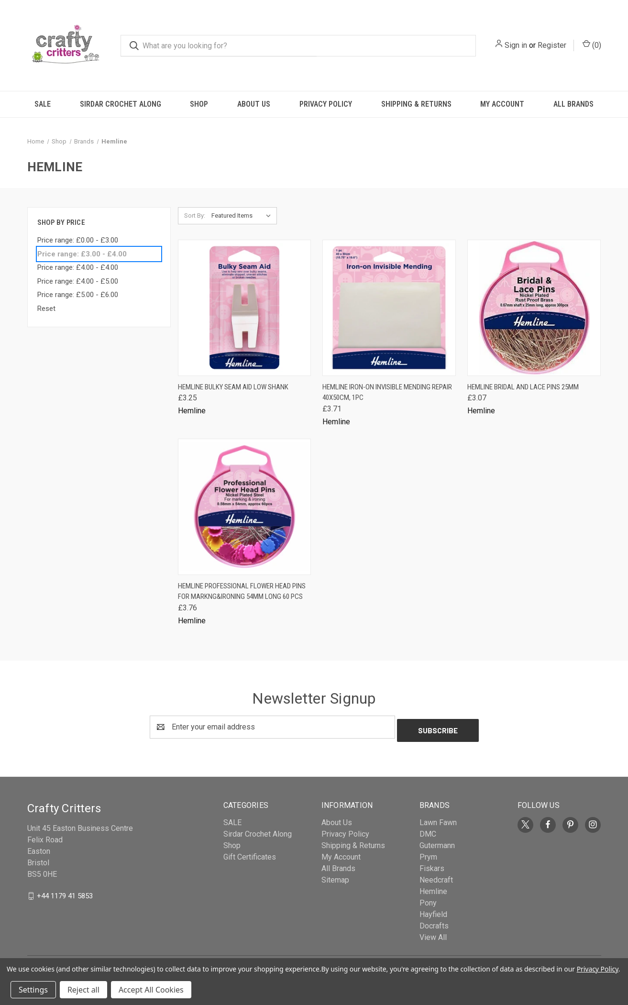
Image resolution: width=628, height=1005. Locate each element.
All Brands (573, 104)
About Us (253, 104)
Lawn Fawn (438, 819)
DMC (427, 830)
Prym (428, 853)
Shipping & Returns (416, 104)
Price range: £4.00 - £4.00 (77, 267)
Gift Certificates (249, 853)
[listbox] (243, 216)
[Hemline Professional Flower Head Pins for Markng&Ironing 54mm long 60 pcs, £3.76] (244, 507)
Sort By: (194, 215)
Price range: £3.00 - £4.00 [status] (82, 254)
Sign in (516, 45)
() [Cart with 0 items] (592, 45)
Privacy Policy (325, 104)
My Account (502, 104)
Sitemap (335, 876)
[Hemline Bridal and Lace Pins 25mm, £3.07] (534, 308)
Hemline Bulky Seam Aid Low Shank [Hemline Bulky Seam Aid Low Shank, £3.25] (233, 387)
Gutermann (437, 842)
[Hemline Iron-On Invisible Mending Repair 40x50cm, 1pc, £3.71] (389, 308)
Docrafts (434, 922)
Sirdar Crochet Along (120, 104)
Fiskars (431, 865)
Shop (199, 104)
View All (433, 934)
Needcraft (436, 876)
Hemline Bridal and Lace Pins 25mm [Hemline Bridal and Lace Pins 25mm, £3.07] (523, 387)
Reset (46, 308)
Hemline (433, 888)
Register (552, 45)
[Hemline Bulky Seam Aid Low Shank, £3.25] (244, 308)
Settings (33, 989)
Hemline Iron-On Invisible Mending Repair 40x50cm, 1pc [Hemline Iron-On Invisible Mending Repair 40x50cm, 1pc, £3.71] (387, 392)
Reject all (83, 989)
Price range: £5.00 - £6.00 (77, 294)
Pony (428, 899)
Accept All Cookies (151, 989)
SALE (42, 104)
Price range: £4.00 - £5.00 (77, 281)
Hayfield (433, 911)
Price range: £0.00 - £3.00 (77, 240)
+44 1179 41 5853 (65, 892)
